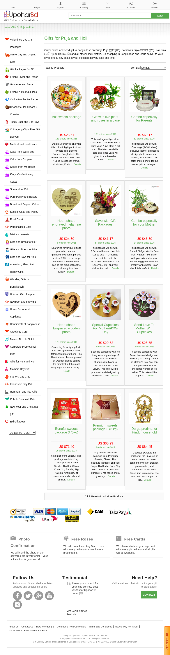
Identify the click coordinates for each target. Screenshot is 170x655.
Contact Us (27, 626)
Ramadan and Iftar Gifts (24, 391)
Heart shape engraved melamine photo (66, 224)
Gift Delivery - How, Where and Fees (28, 630)
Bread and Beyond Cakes (25, 204)
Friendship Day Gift (21, 384)
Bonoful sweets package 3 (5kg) (66, 430)
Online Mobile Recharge (24, 99)
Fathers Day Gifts (20, 376)
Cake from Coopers (21, 159)
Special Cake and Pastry (24, 211)
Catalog (84, 7)
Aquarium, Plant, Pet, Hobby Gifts (22, 268)
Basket (154, 7)
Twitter (28, 595)
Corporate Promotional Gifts (23, 350)
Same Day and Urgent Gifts (23, 58)
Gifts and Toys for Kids (23, 256)
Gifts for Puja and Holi (23, 27)
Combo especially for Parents (144, 118)
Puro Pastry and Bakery (23, 196)
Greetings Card (19, 331)
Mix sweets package (66, 117)
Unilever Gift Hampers (23, 294)
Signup (60, 7)
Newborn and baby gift (23, 301)
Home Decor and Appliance (20, 313)
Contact (131, 7)
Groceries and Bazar (22, 84)
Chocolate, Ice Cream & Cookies (24, 111)
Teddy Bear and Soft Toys (24, 121)
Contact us (149, 595)
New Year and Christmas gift (24, 410)
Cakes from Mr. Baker (22, 166)
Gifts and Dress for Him (23, 249)
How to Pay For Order (126, 626)
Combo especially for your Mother (144, 222)
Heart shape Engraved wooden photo (66, 328)
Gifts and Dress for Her (23, 241)
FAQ (107, 7)
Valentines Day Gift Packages (21, 43)
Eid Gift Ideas (18, 421)
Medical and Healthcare (23, 144)
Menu (13, 7)
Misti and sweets (19, 234)
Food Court (16, 219)
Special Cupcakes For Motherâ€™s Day (105, 328)
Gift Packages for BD (22, 69)
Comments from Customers (71, 626)
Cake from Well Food (22, 151)
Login (37, 7)
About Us (13, 626)
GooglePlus (38, 595)
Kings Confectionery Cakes (21, 178)
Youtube (49, 595)
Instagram (17, 604)
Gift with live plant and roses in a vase (105, 118)
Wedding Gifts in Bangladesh (19, 283)
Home (7, 27)
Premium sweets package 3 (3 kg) (105, 427)
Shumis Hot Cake (20, 189)
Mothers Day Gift (19, 369)
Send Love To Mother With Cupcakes (144, 328)
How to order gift (45, 626)
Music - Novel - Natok (22, 339)
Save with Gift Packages (105, 222)
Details (77, 164)
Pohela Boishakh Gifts (23, 399)
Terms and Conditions (100, 626)
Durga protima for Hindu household (144, 430)
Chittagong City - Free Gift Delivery (25, 133)
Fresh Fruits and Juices (23, 91)
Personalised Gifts (20, 226)
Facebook (17, 595)
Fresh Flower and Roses (24, 76)
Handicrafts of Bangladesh (25, 324)
